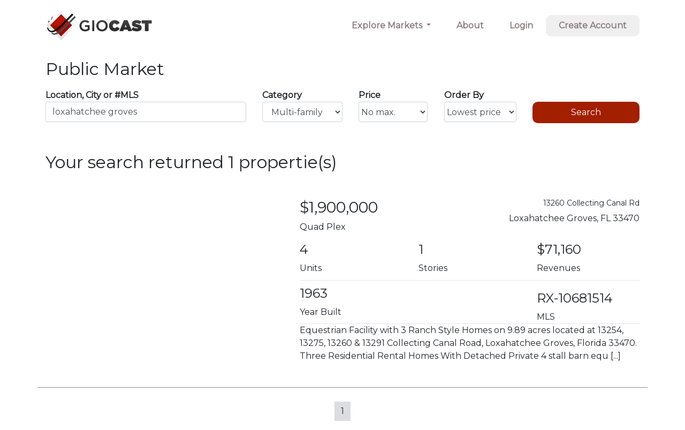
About (470, 25)
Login (521, 25)
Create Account (593, 25)
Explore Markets (388, 25)
